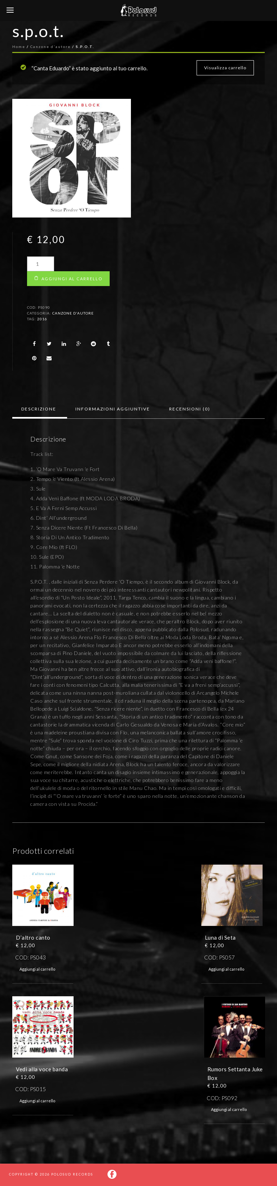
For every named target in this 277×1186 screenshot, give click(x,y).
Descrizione (38, 409)
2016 (42, 319)
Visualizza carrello (225, 67)
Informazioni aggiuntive (112, 409)
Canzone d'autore (73, 313)
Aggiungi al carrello (71, 278)
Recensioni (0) (189, 409)
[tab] (38, 409)
